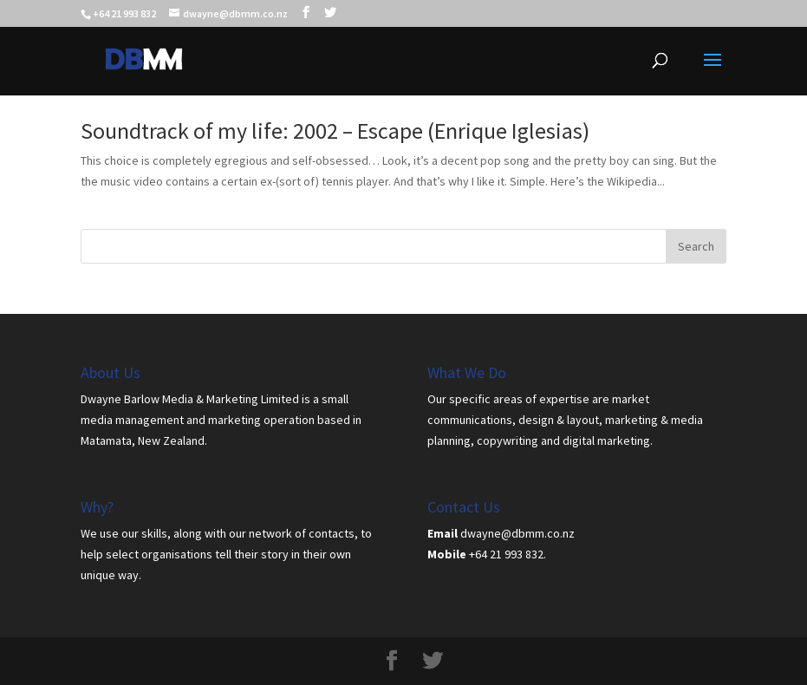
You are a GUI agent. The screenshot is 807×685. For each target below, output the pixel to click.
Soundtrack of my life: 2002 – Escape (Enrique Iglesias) (335, 130)
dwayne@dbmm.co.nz (517, 533)
